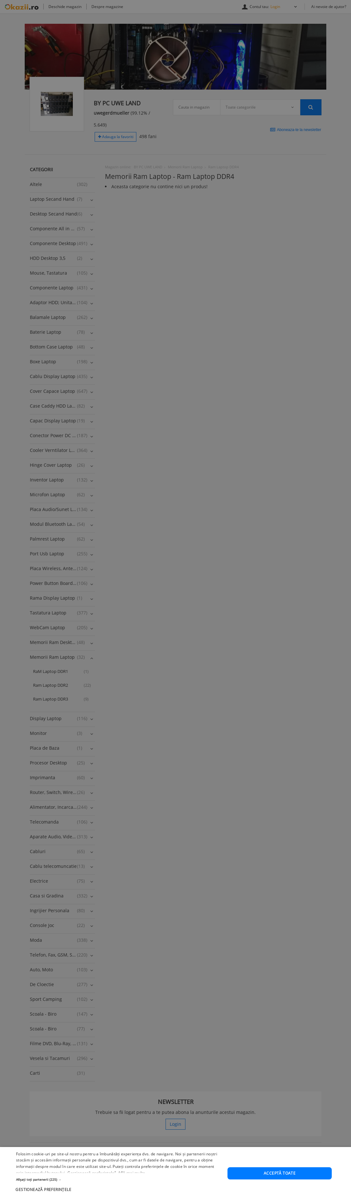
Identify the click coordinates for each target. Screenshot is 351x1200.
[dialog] (175, 1173)
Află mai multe (131, 1173)
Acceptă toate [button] (279, 1173)
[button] (118, 1179)
